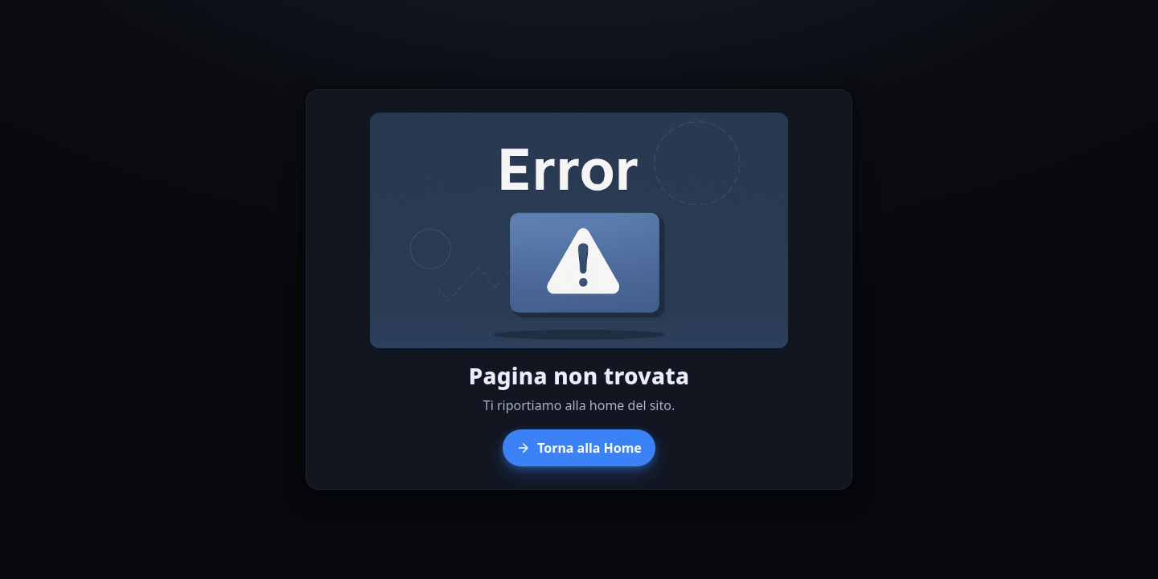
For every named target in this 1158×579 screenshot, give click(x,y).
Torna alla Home (579, 448)
